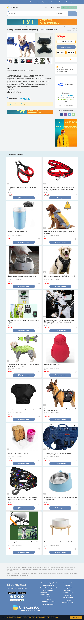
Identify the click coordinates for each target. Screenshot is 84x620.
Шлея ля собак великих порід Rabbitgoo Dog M (59, 278)
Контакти (71, 54)
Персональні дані (48, 590)
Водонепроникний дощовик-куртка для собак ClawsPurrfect (59, 234)
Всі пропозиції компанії (66, 97)
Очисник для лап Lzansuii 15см (18, 233)
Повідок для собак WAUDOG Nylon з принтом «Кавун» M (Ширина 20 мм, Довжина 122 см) (59, 190)
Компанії (53, 2)
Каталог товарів (34, 2)
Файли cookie (48, 596)
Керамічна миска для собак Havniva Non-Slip (59, 544)
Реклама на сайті (68, 592)
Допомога (74, 2)
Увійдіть (10, 105)
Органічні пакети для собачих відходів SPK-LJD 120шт (23, 323)
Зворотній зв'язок (68, 597)
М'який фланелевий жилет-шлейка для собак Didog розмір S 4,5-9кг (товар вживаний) (59, 323)
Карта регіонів (68, 588)
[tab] (13, 100)
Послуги (61, 2)
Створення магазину (48, 604)
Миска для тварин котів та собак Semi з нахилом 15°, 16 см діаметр (60, 501)
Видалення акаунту (67, 602)
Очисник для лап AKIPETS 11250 (18, 455)
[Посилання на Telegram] (22, 596)
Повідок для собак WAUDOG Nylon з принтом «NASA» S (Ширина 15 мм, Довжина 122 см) (22, 501)
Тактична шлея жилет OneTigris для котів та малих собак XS (58, 456)
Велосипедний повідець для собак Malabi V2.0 (23, 544)
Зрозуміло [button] (76, 617)
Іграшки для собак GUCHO (52, 367)
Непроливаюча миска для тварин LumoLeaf (22, 278)
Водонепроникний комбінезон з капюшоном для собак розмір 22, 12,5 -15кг (24, 367)
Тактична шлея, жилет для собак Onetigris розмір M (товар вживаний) (60, 412)
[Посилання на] (11, 596)
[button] (58, 617)
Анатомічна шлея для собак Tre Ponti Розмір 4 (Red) (23, 190)
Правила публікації (48, 585)
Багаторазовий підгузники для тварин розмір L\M (24, 411)
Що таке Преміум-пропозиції (48, 588)
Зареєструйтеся (19, 105)
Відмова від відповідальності (45, 593)
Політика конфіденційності (49, 583)
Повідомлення (61, 54)
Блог (67, 2)
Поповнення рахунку (48, 601)
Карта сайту (45, 2)
